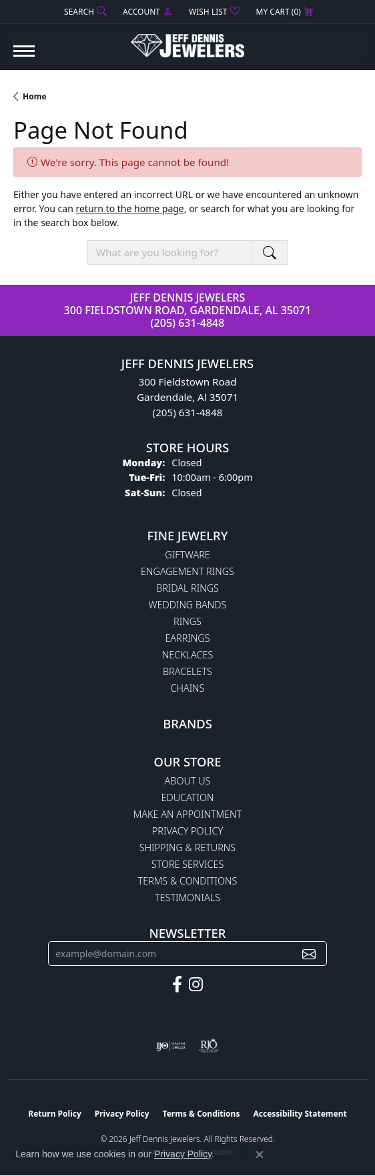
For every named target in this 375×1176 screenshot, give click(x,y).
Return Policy (54, 1113)
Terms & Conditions (188, 880)
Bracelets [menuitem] (187, 671)
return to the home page (129, 208)
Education (187, 797)
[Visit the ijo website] (171, 1046)
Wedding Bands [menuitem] (188, 604)
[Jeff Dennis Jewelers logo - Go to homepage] (187, 40)
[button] (84, 11)
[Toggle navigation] (24, 57)
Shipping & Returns (187, 847)
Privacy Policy (187, 830)
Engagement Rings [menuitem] (187, 571)
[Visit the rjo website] (209, 1046)
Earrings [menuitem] (187, 638)
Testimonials (187, 897)
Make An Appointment (187, 814)
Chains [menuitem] (188, 688)
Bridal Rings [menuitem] (187, 588)
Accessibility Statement (299, 1113)
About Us (188, 780)
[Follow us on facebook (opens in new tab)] (177, 985)
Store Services (187, 864)
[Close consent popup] (260, 1155)
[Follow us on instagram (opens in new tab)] (196, 985)
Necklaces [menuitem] (188, 654)
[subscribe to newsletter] (309, 953)
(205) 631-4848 (188, 323)
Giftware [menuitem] (187, 554)
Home (35, 96)
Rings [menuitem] (187, 621)
